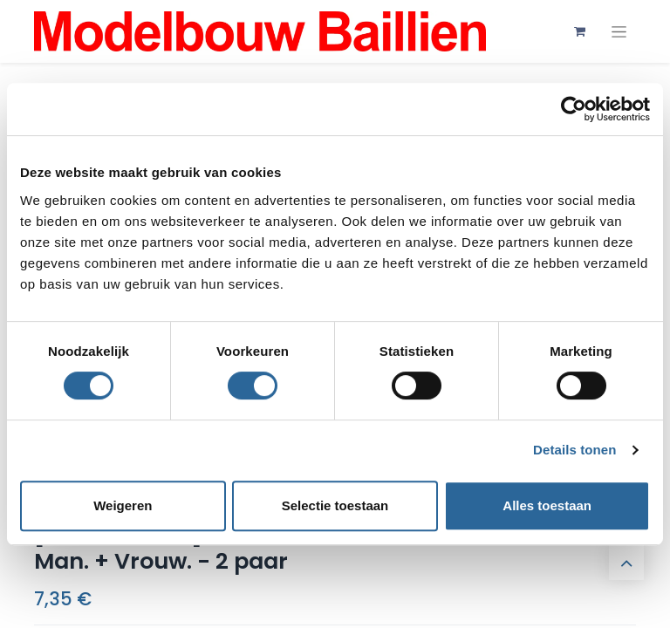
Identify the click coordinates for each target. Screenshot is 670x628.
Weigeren (122, 505)
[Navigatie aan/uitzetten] (619, 32)
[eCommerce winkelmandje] (579, 31)
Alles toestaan (546, 505)
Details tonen (574, 449)
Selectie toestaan (335, 505)
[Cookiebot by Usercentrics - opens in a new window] (573, 109)
